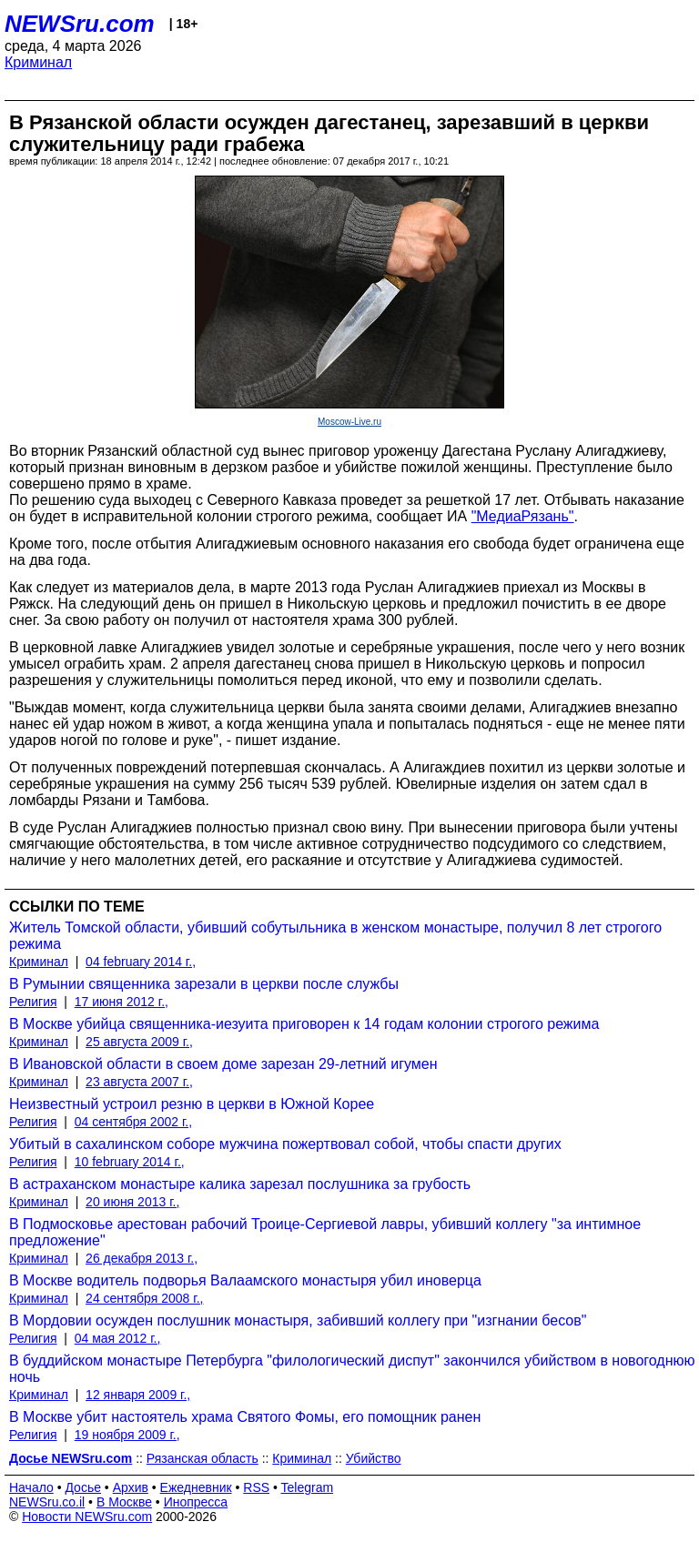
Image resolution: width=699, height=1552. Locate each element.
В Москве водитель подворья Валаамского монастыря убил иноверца (245, 1280)
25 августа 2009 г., (139, 1041)
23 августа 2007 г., (139, 1081)
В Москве (124, 1502)
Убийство (373, 1458)
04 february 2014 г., (141, 961)
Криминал (38, 62)
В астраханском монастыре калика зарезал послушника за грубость (240, 1184)
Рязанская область (202, 1458)
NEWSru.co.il (47, 1502)
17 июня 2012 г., (121, 1001)
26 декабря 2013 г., (142, 1258)
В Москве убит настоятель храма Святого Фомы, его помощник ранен (245, 1417)
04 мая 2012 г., (118, 1338)
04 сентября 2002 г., (133, 1121)
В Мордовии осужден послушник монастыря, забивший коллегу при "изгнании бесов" (297, 1320)
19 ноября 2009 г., (127, 1434)
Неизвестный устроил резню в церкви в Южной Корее (191, 1104)
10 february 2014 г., (130, 1161)
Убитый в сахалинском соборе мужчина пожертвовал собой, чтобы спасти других (285, 1144)
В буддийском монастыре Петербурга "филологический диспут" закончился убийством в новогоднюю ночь (352, 1369)
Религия (33, 1001)
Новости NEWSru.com (87, 1516)
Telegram (307, 1487)
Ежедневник (196, 1487)
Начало (31, 1487)
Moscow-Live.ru (349, 422)
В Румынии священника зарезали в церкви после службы (204, 984)
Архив (130, 1487)
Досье (83, 1487)
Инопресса (196, 1502)
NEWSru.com (80, 23)
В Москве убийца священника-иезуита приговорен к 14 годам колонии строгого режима (304, 1024)
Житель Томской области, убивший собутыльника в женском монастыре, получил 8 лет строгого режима (335, 936)
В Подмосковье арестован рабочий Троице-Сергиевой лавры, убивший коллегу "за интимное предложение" (325, 1232)
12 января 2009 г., (138, 1394)
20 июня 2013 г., (132, 1201)
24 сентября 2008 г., (144, 1298)
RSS (256, 1487)
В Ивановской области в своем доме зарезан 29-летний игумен (223, 1064)
